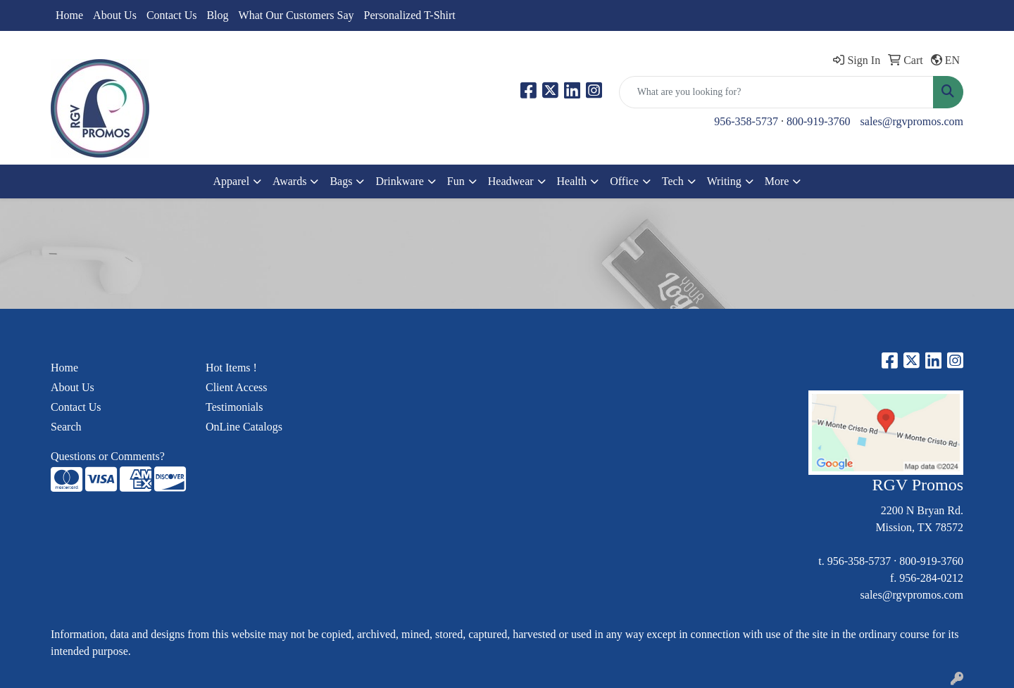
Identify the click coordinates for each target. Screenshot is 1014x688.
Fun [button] (456, 181)
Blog (217, 15)
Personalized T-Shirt (410, 15)
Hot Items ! (231, 368)
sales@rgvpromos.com (911, 121)
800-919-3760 (819, 121)
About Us (115, 15)
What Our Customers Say (296, 15)
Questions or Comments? (108, 456)
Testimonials (234, 407)
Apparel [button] (231, 181)
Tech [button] (673, 181)
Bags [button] (341, 181)
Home (69, 15)
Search (66, 427)
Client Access (237, 387)
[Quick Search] (776, 92)
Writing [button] (724, 181)
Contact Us (171, 15)
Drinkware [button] (399, 181)
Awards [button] (289, 181)
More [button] (777, 181)
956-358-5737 (746, 121)
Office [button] (624, 181)
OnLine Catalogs (244, 427)
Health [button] (572, 181)
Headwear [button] (511, 181)
